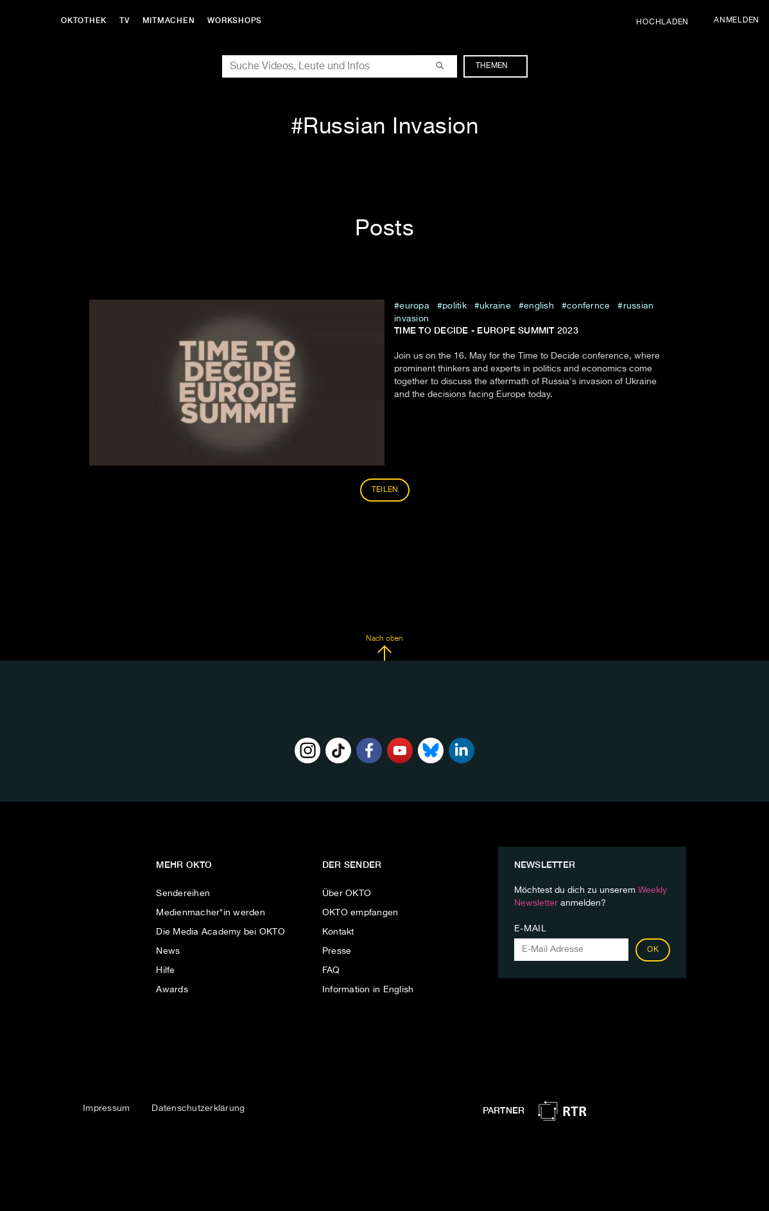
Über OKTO (346, 893)
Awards (172, 989)
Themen (498, 66)
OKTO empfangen (360, 912)
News (168, 951)
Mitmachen (169, 20)
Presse (337, 951)
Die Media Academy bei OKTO (220, 931)
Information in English (368, 989)
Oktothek (84, 20)
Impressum (106, 1108)
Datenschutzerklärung (198, 1108)
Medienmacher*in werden (210, 912)
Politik (454, 305)
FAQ (331, 970)
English (539, 305)
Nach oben (384, 648)
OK (653, 950)
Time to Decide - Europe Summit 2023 (486, 330)
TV (124, 20)
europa (414, 305)
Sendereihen (183, 893)
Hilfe (165, 970)
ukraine (495, 305)
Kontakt (338, 931)
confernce (588, 305)
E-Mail (530, 928)
